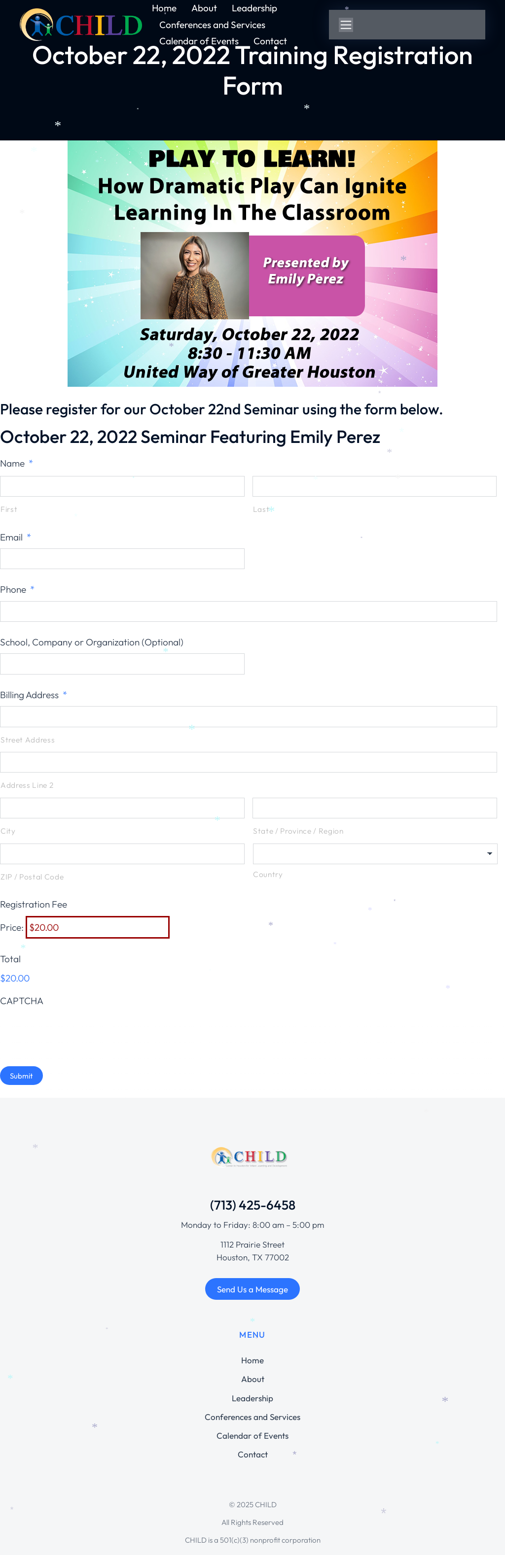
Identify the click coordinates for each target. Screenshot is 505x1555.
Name (16, 463)
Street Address (27, 739)
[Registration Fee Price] (98, 927)
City (8, 831)
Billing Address (33, 695)
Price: (12, 927)
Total (10, 959)
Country (268, 874)
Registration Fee (33, 904)
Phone (17, 589)
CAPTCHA (21, 1001)
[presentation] (75, 1031)
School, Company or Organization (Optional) (91, 642)
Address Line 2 (26, 785)
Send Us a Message (252, 1289)
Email (15, 537)
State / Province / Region (298, 831)
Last (261, 509)
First (8, 509)
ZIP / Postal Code (32, 876)
